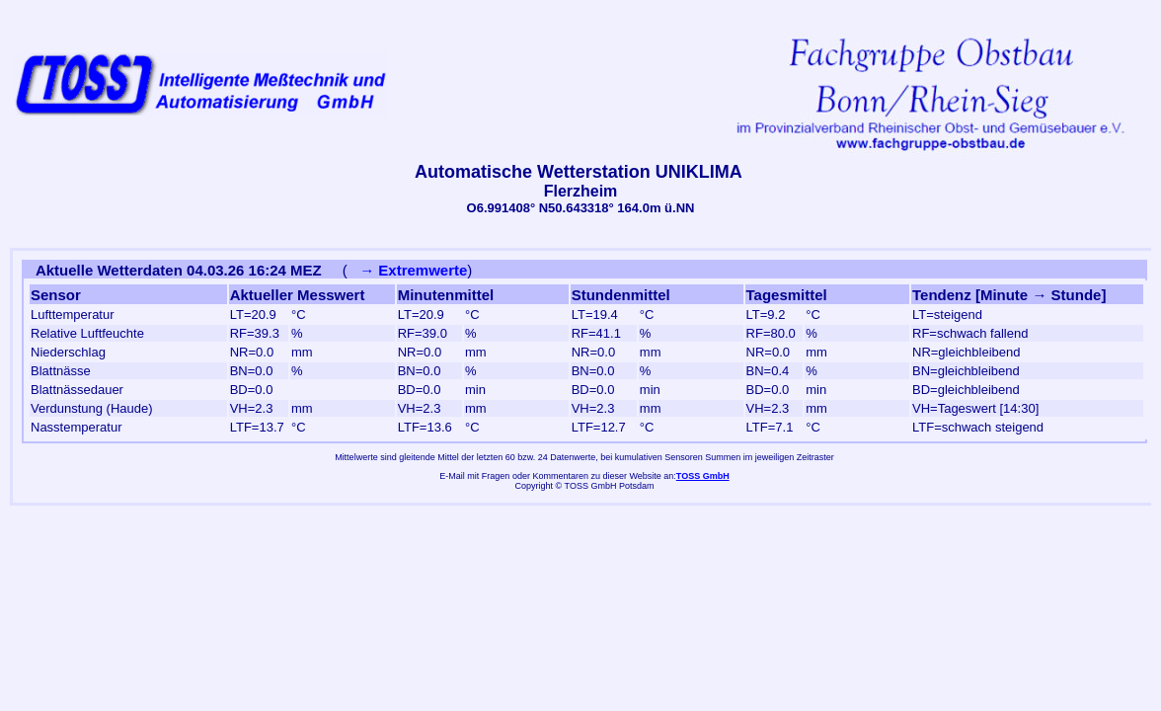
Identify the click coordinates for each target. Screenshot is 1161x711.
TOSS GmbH (703, 476)
